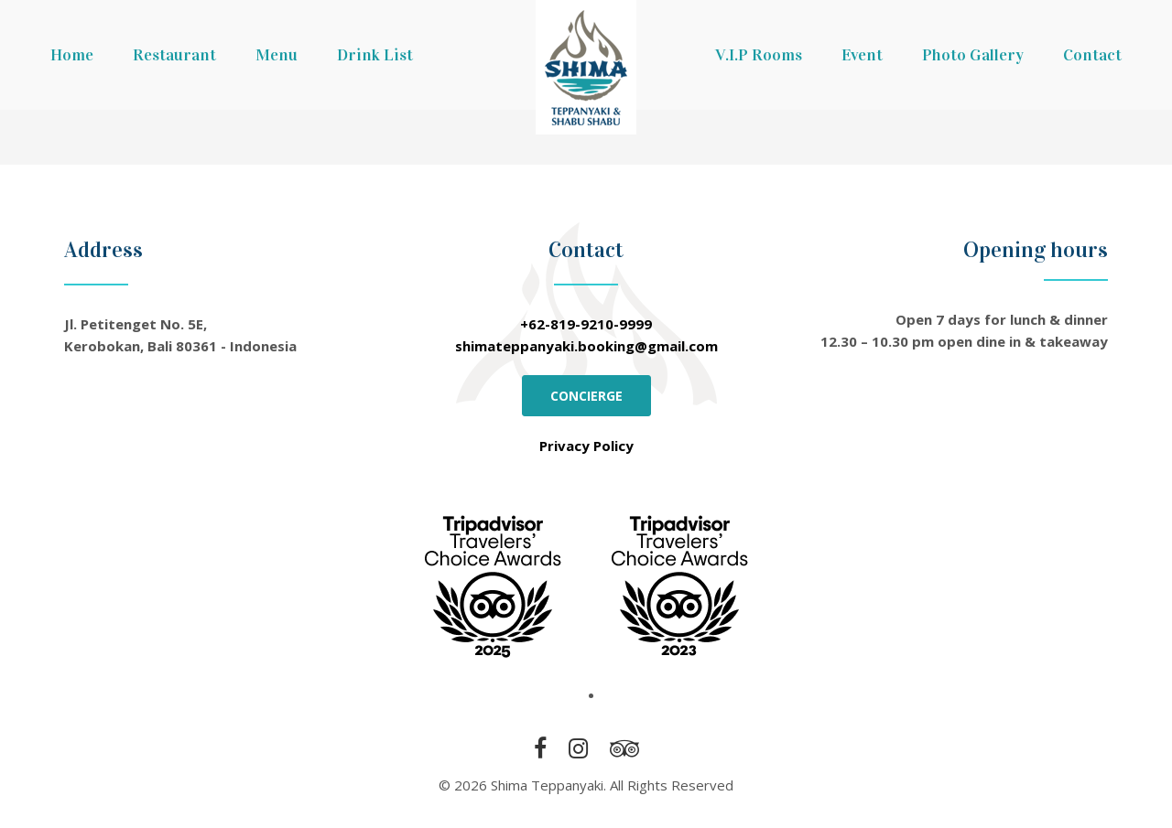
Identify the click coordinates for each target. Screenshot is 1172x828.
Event (862, 55)
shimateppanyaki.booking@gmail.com (586, 346)
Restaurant (174, 55)
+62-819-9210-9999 (586, 324)
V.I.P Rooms (758, 55)
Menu (276, 55)
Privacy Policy (586, 445)
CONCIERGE (586, 395)
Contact (1092, 55)
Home (71, 55)
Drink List (375, 55)
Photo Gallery (973, 55)
